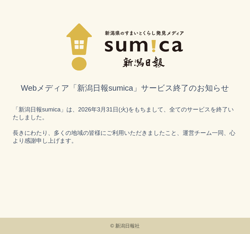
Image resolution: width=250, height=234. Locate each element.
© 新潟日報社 (125, 225)
